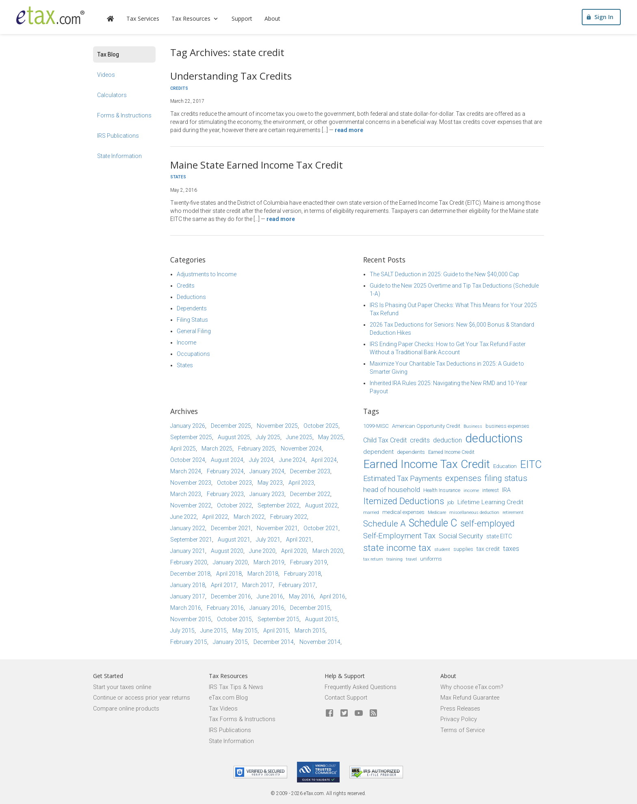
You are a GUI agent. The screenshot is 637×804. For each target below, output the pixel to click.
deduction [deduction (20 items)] (447, 440)
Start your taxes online (122, 687)
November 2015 (190, 619)
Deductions (191, 297)
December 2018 (190, 573)
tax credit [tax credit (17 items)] (488, 549)
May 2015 (245, 630)
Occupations (193, 354)
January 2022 (187, 528)
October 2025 (320, 426)
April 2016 (332, 596)
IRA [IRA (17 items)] (506, 490)
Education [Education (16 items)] (505, 466)
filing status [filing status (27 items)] (506, 478)
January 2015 (230, 642)
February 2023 (225, 494)
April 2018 (229, 573)
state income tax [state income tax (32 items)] (397, 547)
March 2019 (269, 562)
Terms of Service (462, 730)
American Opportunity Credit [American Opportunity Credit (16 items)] (426, 426)
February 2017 (297, 585)
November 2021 (277, 528)
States (178, 177)
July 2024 (261, 460)
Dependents (192, 308)
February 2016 (225, 608)
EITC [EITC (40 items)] (531, 464)
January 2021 (187, 551)
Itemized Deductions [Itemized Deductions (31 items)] (403, 501)
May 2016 (301, 596)
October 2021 (320, 528)
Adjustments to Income (206, 274)
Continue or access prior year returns (141, 697)
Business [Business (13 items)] (473, 426)
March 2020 (327, 551)
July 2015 (182, 630)
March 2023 (185, 494)
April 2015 (276, 630)
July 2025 (268, 437)
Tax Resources (195, 18)
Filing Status (192, 319)
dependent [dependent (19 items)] (378, 451)
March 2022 (249, 517)
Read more (349, 130)
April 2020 (294, 551)
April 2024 (324, 460)
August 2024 (227, 460)
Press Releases (460, 708)
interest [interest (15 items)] (490, 490)
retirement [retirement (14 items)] (513, 512)
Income (186, 342)
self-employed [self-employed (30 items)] (487, 523)
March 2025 (217, 448)
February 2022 (288, 517)
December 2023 (310, 471)
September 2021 (191, 539)
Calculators (112, 95)
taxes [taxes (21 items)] (511, 548)
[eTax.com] (50, 15)
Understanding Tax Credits (231, 75)
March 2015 (310, 630)
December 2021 (231, 528)
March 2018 (262, 573)
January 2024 (266, 471)
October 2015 (234, 619)
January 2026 (187, 426)
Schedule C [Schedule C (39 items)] (433, 523)
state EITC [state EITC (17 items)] (499, 536)
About (272, 18)
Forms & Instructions (124, 115)
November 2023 (190, 482)
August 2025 (234, 437)
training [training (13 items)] (394, 559)
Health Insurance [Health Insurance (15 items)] (441, 490)
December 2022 (310, 494)
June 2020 (262, 551)
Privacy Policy (458, 719)
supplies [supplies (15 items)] (463, 549)
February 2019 (308, 562)
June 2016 (270, 596)
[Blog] (373, 713)
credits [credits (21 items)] (420, 440)
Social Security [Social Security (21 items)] (461, 536)
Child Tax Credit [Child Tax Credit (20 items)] (385, 440)
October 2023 (234, 482)
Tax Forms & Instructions (242, 719)
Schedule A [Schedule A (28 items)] (384, 524)
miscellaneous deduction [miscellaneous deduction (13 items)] (474, 512)
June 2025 (299, 437)
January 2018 (187, 585)
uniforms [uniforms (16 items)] (431, 559)
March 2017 (257, 585)
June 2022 (183, 517)
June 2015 (213, 630)
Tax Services (142, 18)
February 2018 (302, 573)
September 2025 (191, 437)
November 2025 (277, 426)
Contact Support (346, 697)
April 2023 (301, 482)
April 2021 (299, 539)
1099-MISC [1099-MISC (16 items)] (376, 426)
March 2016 (185, 608)
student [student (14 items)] (442, 549)
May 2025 (330, 437)
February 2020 (188, 562)
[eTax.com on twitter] (344, 713)
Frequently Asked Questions (360, 687)
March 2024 (185, 471)
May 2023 (270, 482)
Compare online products (126, 708)
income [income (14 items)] (471, 490)
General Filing (194, 331)
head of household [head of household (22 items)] (391, 489)
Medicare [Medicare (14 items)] (437, 512)
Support (242, 18)
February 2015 (188, 642)
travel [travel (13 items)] (411, 559)
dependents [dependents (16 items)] (411, 452)
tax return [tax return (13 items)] (373, 559)
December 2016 (231, 596)
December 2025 (231, 426)
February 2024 (225, 471)
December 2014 (274, 642)
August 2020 (227, 551)
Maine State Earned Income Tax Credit (256, 164)
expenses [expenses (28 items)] (463, 478)
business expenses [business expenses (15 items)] (507, 426)
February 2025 (256, 448)
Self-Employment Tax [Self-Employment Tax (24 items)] (399, 535)
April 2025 (183, 448)
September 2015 (278, 619)
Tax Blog (108, 54)
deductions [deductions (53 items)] (494, 438)
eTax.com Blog (228, 697)
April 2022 (215, 517)
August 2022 (321, 505)
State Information (119, 156)
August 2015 (321, 619)
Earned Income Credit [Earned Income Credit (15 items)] (451, 452)
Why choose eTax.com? (471, 687)
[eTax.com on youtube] (359, 713)
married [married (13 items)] (371, 512)
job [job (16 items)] (450, 502)
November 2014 (319, 642)
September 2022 (278, 505)
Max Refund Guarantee (469, 697)
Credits (179, 88)
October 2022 (234, 505)
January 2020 (230, 562)
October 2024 (187, 460)
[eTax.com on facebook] (329, 713)
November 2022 (190, 505)
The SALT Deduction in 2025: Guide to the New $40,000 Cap (444, 274)
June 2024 (292, 460)
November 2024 (301, 448)
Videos (106, 75)
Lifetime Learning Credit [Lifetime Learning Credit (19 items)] (490, 502)
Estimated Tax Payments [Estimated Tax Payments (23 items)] (402, 478)
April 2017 (223, 585)
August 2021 (234, 539)
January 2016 (266, 608)
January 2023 (266, 494)
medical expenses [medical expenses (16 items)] (403, 512)
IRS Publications (118, 135)
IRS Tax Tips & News (236, 687)
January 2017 (187, 596)
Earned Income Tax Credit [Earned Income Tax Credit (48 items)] (426, 464)
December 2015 (310, 608)
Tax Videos (223, 708)
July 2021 (268, 539)
